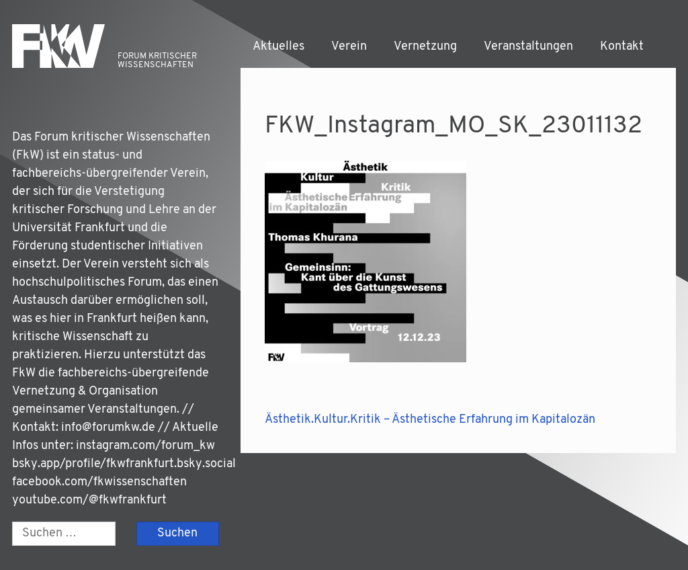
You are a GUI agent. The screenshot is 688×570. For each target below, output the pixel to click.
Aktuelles (278, 46)
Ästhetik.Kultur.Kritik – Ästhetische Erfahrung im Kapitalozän (430, 419)
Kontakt (622, 46)
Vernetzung (425, 46)
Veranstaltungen (528, 46)
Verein (349, 46)
